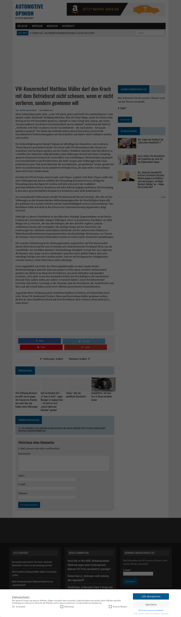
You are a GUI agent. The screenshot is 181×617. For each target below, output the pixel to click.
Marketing (67, 606)
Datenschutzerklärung (152, 614)
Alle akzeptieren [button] (151, 596)
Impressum (164, 614)
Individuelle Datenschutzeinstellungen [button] (151, 610)
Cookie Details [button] (139, 614)
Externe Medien (118, 606)
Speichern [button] (151, 604)
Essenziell (18, 606)
